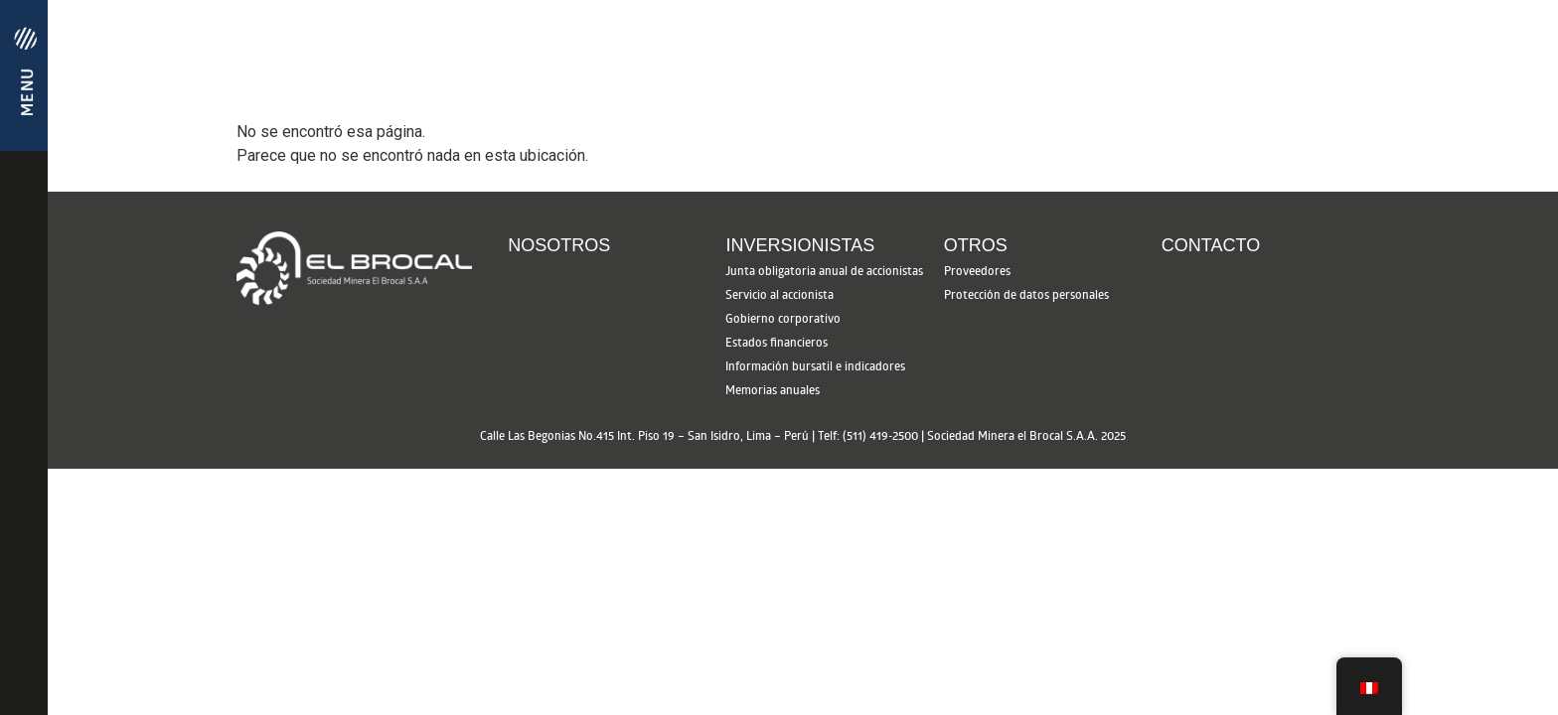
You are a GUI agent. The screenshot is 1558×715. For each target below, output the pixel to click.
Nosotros (559, 245)
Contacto (1211, 245)
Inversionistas (799, 245)
